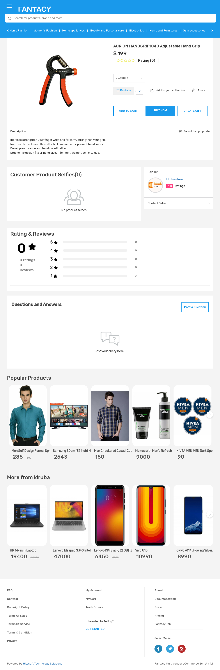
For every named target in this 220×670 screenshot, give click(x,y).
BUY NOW (160, 110)
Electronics (136, 30)
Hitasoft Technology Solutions (42, 663)
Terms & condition (19, 632)
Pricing (159, 615)
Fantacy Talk (162, 624)
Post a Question (195, 307)
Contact (12, 598)
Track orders (94, 607)
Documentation (165, 598)
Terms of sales (17, 615)
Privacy (12, 640)
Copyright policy (18, 607)
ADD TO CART (128, 110)
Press (158, 607)
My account (94, 590)
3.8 (170, 186)
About (158, 590)
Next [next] (210, 417)
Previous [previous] (11, 417)
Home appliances (73, 30)
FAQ (9, 590)
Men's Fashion (18, 30)
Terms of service (18, 624)
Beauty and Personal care (107, 30)
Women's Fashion (45, 30)
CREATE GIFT (193, 110)
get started (95, 628)
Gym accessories (194, 30)
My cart (91, 598)
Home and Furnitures (163, 30)
